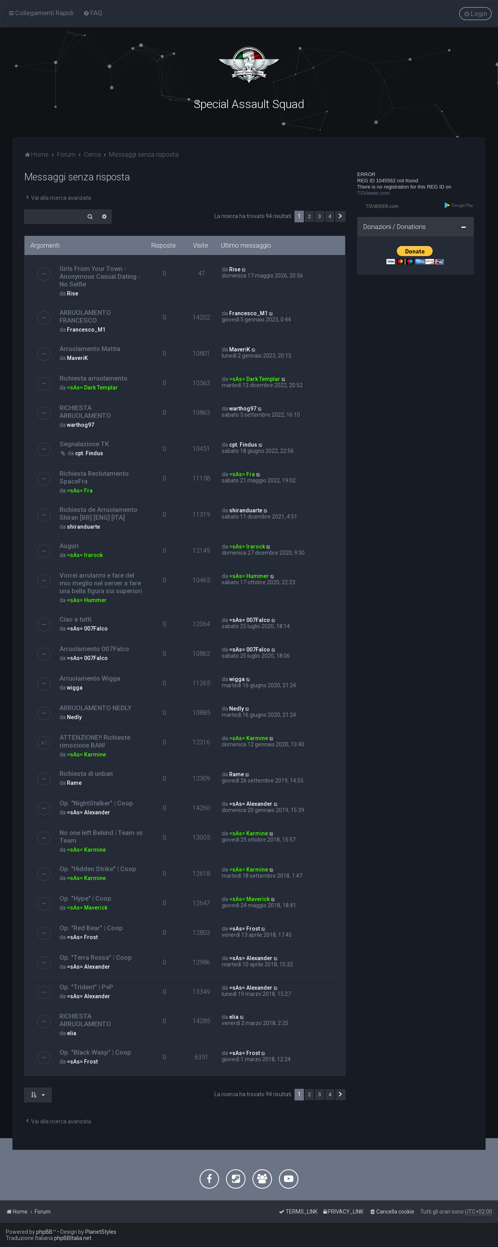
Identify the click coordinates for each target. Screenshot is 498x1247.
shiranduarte (83, 527)
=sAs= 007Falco (87, 628)
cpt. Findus (89, 453)
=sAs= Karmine (86, 754)
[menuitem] (92, 13)
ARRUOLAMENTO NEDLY (96, 708)
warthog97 (80, 425)
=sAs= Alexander (88, 812)
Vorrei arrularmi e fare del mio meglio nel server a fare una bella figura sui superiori (101, 583)
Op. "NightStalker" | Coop (96, 803)
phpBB (44, 1232)
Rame (74, 783)
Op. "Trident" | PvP (86, 987)
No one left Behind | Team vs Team (101, 836)
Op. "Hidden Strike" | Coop (98, 869)
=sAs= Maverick (87, 908)
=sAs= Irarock (85, 555)
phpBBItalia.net (72, 1238)
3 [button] (319, 216)
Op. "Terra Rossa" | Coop (96, 957)
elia (71, 1033)
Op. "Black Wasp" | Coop (95, 1052)
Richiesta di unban (86, 773)
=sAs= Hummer (87, 600)
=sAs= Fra (80, 490)
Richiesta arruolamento (94, 378)
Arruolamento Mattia (90, 349)
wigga (74, 688)
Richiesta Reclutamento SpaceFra (94, 477)
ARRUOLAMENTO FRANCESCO (85, 316)
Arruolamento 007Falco (94, 649)
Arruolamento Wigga (90, 678)
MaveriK (77, 358)
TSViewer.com (373, 193)
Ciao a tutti (75, 619)
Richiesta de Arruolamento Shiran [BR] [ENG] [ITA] (98, 513)
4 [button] (329, 216)
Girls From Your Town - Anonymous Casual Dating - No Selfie (100, 276)
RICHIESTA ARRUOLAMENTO (85, 411)
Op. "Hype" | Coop (85, 898)
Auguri (69, 546)
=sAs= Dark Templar (92, 387)
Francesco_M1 (86, 330)
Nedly (74, 717)
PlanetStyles (100, 1232)
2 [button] (309, 216)
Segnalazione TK (84, 444)
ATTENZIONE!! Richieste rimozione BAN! (95, 741)
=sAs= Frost (82, 937)
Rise (72, 293)
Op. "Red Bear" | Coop (91, 928)
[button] (340, 216)
